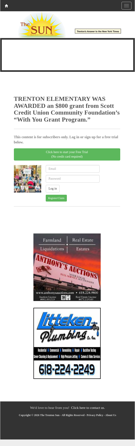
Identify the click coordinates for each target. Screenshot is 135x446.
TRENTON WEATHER (67, 54)
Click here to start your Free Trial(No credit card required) (67, 154)
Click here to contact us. (88, 408)
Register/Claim (56, 198)
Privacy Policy (95, 415)
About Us (110, 415)
